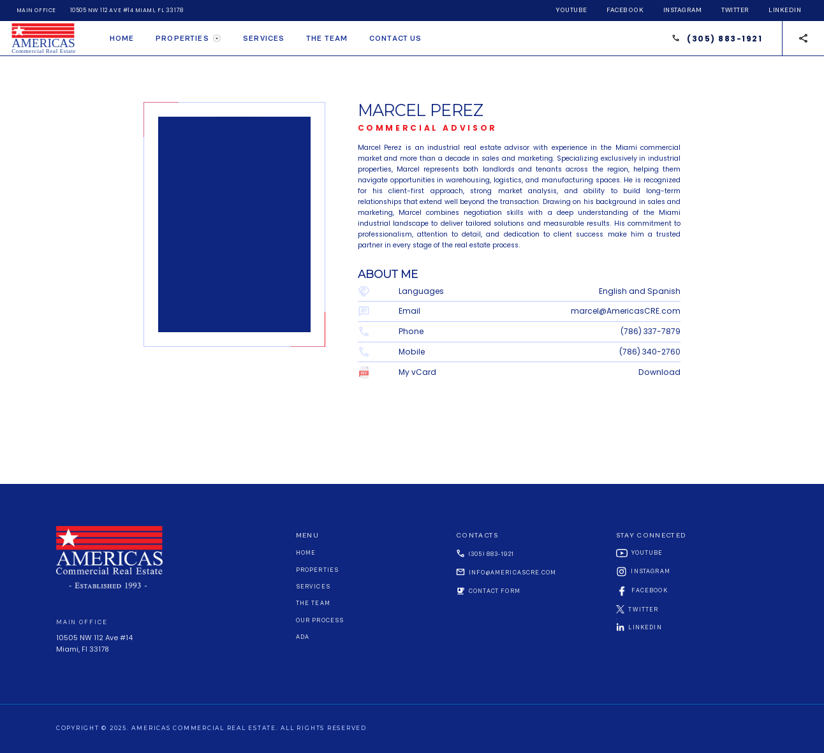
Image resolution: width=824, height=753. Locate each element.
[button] (188, 38)
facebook (625, 10)
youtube (571, 10)
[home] (48, 38)
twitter (735, 10)
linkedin (785, 10)
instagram (682, 10)
